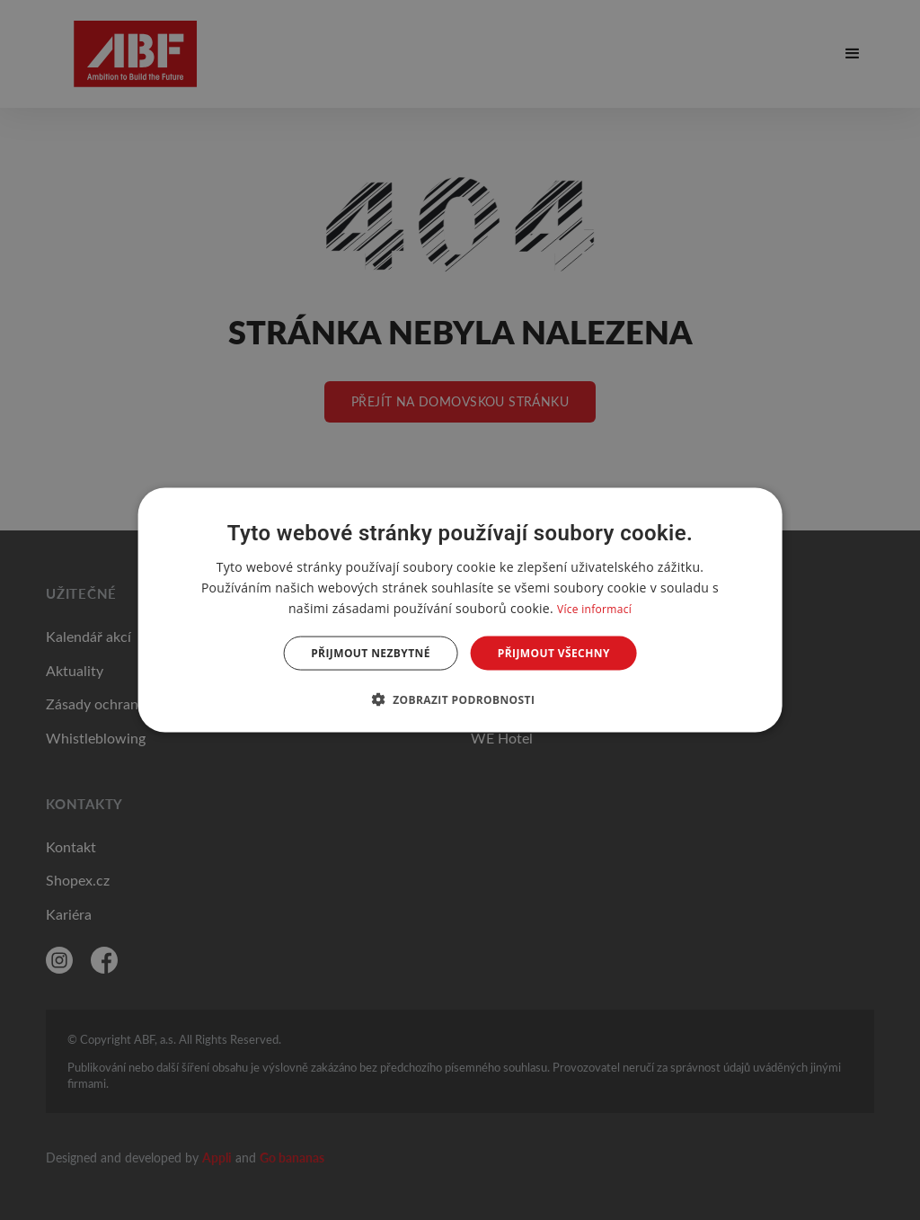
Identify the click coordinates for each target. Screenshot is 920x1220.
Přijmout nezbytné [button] (370, 653)
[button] (460, 699)
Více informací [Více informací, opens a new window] (594, 608)
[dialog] (460, 610)
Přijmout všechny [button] (554, 653)
